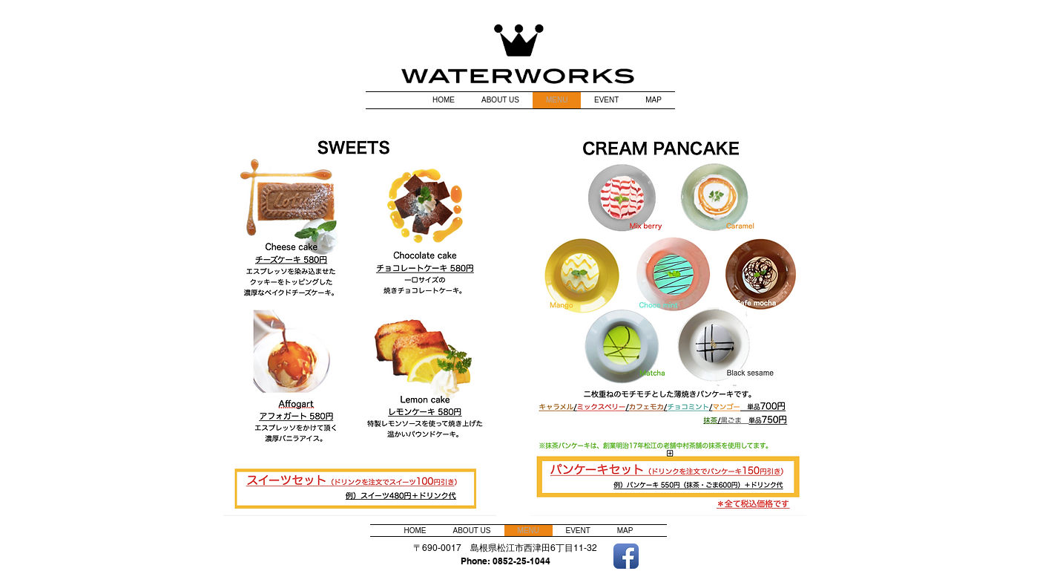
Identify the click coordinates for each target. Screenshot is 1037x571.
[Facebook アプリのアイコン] (626, 556)
